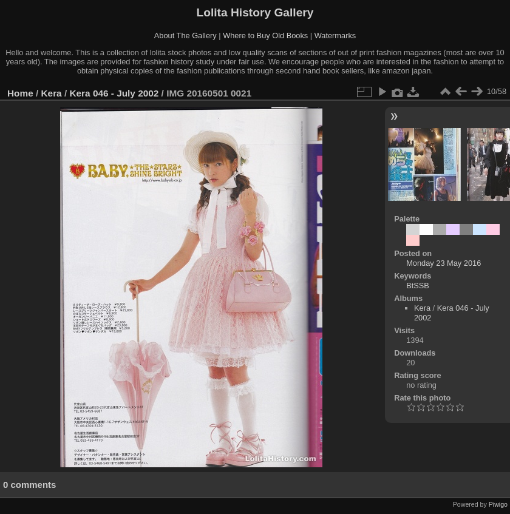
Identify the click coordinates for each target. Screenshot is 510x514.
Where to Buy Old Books (265, 35)
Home (20, 93)
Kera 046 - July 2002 (113, 93)
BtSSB (417, 285)
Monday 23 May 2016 (443, 263)
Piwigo (498, 504)
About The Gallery (185, 35)
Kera (51, 93)
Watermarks (335, 35)
